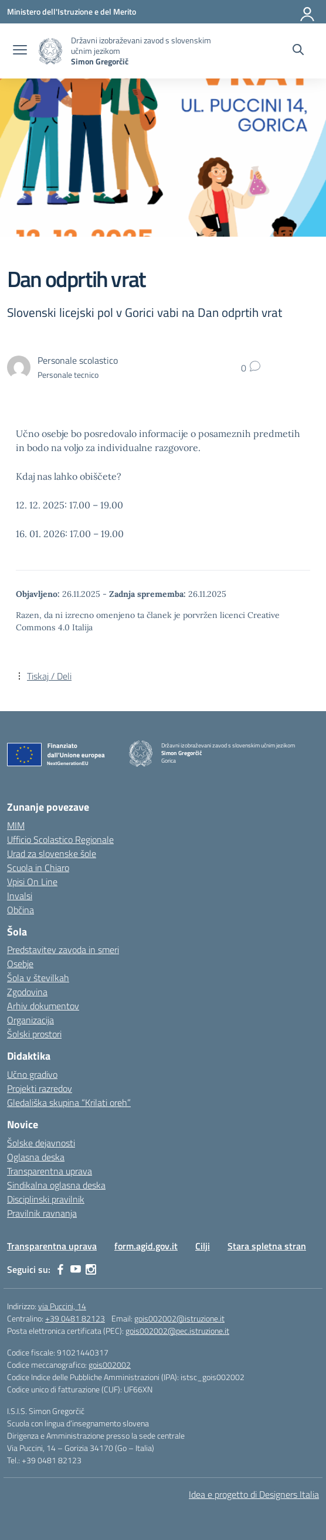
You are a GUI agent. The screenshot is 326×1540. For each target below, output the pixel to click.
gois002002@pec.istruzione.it (177, 1330)
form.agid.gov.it (146, 1246)
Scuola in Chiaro (38, 868)
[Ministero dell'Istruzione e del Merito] (71, 11)
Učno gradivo (32, 1074)
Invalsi (19, 896)
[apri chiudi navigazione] (20, 51)
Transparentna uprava (49, 1171)
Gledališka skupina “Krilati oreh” (69, 1102)
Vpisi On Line (32, 882)
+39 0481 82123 (75, 1318)
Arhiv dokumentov (43, 1006)
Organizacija (30, 1020)
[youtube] (75, 1269)
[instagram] (91, 1269)
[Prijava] (308, 12)
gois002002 (110, 1364)
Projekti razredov (39, 1088)
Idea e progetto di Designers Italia (254, 1494)
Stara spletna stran (266, 1246)
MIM (16, 825)
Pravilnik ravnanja (42, 1213)
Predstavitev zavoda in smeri (63, 950)
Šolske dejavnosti (41, 1143)
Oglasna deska (35, 1157)
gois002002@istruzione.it (179, 1318)
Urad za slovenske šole (51, 853)
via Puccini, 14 (62, 1306)
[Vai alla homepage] (50, 51)
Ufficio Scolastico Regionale (60, 839)
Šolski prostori (34, 1034)
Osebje (20, 964)
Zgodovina (27, 992)
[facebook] (60, 1269)
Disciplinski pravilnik (45, 1199)
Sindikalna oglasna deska (56, 1185)
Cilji (202, 1246)
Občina (20, 910)
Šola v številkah (38, 978)
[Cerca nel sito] (298, 51)
